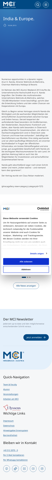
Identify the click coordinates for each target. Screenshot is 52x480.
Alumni (6, 389)
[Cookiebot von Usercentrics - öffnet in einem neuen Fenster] (37, 209)
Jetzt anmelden (36, 337)
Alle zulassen (26, 261)
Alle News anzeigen (26, 285)
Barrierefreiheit (10, 435)
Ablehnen (26, 269)
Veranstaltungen (10, 394)
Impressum (8, 420)
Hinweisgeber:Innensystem (15, 430)
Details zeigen (37, 253)
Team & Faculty (10, 384)
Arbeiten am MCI (11, 399)
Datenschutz (9, 425)
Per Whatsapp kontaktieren (15, 460)
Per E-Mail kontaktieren (13, 455)
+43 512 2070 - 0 (10, 450)
